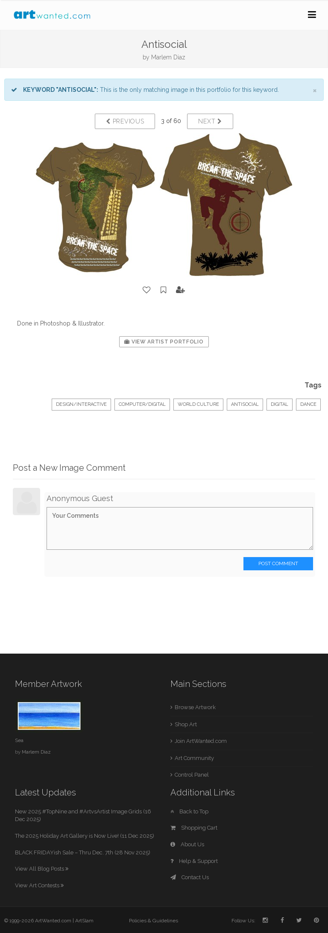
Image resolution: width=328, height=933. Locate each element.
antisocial (245, 404)
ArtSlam (84, 921)
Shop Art (186, 724)
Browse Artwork (195, 707)
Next (210, 121)
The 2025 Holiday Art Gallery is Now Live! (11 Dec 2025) (84, 836)
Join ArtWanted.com (201, 741)
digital (279, 404)
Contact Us (189, 877)
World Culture (198, 404)
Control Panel (192, 775)
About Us (187, 844)
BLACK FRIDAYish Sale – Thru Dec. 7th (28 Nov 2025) (82, 852)
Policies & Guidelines (153, 921)
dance (308, 404)
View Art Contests (39, 885)
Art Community (194, 758)
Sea (19, 740)
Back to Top (189, 811)
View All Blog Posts (41, 869)
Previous (125, 121)
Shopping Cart (193, 827)
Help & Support (194, 861)
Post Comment (278, 563)
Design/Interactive (81, 404)
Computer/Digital (142, 404)
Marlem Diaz (168, 57)
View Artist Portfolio (163, 342)
